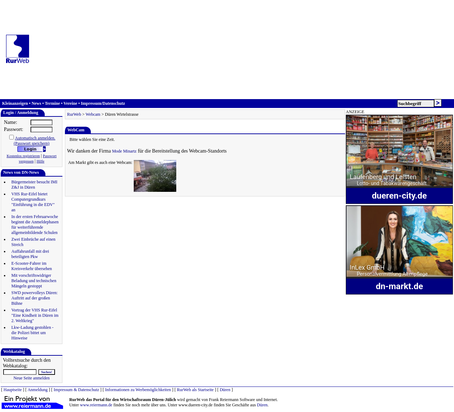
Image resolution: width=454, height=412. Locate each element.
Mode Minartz (124, 151)
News (36, 103)
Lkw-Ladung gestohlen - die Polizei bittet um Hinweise (32, 333)
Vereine (70, 103)
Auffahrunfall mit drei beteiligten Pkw (30, 254)
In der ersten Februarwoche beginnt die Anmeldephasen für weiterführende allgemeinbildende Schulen (35, 224)
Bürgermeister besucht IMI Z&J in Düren (34, 184)
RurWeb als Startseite (195, 389)
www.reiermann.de (96, 404)
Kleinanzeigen (15, 103)
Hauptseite (13, 389)
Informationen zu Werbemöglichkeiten (138, 389)
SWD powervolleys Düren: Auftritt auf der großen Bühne (34, 298)
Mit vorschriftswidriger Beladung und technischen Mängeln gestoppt (33, 280)
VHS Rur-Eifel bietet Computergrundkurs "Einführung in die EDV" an (33, 201)
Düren (225, 389)
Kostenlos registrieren (23, 156)
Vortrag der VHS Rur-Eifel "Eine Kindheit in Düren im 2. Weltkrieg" (35, 315)
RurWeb (74, 114)
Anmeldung (38, 389)
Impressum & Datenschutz (76, 389)
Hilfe (40, 161)
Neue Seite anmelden (31, 378)
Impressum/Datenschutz (103, 103)
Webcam (92, 114)
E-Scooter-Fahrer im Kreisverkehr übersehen (31, 266)
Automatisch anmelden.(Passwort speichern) (34, 141)
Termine (52, 103)
